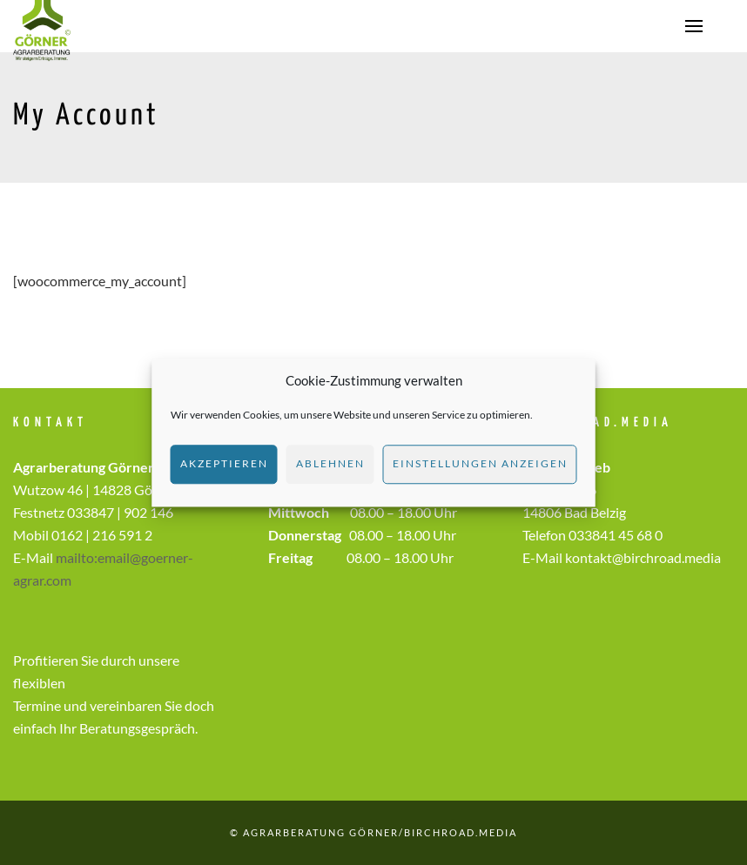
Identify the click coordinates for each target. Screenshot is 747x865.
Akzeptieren (224, 463)
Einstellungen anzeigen (480, 463)
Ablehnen (330, 463)
